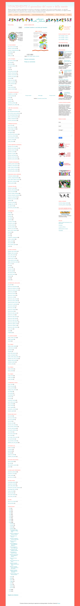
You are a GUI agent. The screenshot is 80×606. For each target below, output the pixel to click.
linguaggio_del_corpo (12, 204)
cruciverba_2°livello (11, 221)
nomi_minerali (10, 435)
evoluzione (10, 396)
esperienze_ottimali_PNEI (12, 197)
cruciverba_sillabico (11, 226)
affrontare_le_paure (11, 188)
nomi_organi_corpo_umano (13, 437)
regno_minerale (11, 405)
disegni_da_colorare (11, 80)
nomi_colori (10, 421)
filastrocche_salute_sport (12, 313)
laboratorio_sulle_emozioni (13, 158)
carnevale (9, 267)
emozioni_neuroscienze (12, 120)
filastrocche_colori (11, 297)
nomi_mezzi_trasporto (12, 433)
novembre (12, 525)
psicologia (9, 452)
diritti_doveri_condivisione (12, 181)
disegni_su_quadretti (11, 81)
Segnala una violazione (13, 595)
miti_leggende (10, 132)
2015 (10, 589)
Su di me (16, 14)
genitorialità (10, 451)
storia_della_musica (11, 496)
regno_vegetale (11, 407)
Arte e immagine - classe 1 (63, 35)
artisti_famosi (10, 64)
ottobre (11, 526)
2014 (10, 591)
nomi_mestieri (10, 431)
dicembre (12, 523)
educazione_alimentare (12, 471)
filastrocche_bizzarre (11, 293)
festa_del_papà (10, 270)
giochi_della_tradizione (12, 485)
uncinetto (9, 341)
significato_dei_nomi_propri (13, 442)
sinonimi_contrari (11, 363)
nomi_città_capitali (11, 419)
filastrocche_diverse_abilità (13, 300)
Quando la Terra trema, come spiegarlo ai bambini (14, 555)
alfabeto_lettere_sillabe (12, 346)
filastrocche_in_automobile (12, 304)
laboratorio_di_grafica (12, 153)
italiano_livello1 (10, 368)
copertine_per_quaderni (12, 76)
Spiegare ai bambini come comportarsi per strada (14, 564)
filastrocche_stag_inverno (12, 320)
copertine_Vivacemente (12, 73)
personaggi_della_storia (12, 489)
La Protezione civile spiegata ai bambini (14, 550)
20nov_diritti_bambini (12, 254)
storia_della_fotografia (12, 494)
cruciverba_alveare (11, 225)
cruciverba (10, 219)
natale (9, 277)
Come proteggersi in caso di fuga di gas (14, 547)
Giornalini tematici (49, 14)
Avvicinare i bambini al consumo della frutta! (14, 539)
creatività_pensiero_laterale (13, 163)
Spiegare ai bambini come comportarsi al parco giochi (14, 567)
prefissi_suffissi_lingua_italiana (13, 356)
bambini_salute (10, 447)
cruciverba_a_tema (11, 223)
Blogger (58, 603)
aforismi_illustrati (11, 461)
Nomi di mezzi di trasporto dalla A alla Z (67, 61)
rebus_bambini (10, 242)
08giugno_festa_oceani (12, 253)
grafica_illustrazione (11, 83)
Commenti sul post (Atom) (42, 98)
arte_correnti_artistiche (12, 60)
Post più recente (28, 95)
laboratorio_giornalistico (12, 155)
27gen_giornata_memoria (12, 260)
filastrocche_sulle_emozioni (13, 327)
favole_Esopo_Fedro (11, 127)
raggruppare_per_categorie (13, 104)
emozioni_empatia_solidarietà (13, 193)
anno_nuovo (10, 263)
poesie (9, 330)
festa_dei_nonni (11, 269)
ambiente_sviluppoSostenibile (13, 50)
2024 (10, 509)
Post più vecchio (52, 95)
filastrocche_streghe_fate (12, 325)
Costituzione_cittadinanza (12, 176)
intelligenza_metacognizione (13, 165)
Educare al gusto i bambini (13, 541)
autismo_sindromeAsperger (13, 116)
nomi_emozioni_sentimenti (12, 426)
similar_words (10, 379)
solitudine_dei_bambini (12, 456)
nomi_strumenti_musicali (12, 440)
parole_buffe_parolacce (12, 353)
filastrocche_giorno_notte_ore (13, 302)
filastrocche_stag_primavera (13, 321)
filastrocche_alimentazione (12, 286)
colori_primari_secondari (12, 71)
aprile (11, 582)
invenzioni (9, 398)
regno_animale (10, 403)
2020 (10, 516)
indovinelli (9, 232)
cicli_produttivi (10, 393)
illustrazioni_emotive (11, 202)
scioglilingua (10, 332)
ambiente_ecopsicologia (12, 48)
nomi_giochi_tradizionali (12, 430)
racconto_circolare (11, 139)
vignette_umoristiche (11, 89)
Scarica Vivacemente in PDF (37, 14)
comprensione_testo (11, 347)
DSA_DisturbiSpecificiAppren (13, 115)
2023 (10, 511)
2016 (10, 522)
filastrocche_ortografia (12, 309)
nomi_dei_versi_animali (12, 424)
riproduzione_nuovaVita (12, 409)
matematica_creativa (11, 400)
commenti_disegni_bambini (63, 203)
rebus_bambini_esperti (12, 244)
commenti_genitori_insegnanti (64, 204)
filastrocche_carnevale (12, 295)
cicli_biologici (10, 391)
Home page (40, 95)
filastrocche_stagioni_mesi (12, 323)
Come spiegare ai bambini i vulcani (13, 553)
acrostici (9, 212)
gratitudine (10, 200)
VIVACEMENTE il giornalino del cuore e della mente (38, 6)
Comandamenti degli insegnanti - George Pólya (14, 530)
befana (9, 265)
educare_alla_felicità (11, 191)
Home (10, 14)
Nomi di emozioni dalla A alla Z (64, 85)
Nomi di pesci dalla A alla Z (63, 79)
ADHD (9, 109)
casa (9, 67)
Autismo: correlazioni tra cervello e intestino (14, 534)
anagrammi (10, 214)
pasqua (9, 279)
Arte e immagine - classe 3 (63, 39)
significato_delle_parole (12, 360)
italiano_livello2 (10, 370)
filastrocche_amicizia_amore (13, 290)
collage (9, 69)
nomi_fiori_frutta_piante (12, 428)
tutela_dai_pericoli (11, 183)
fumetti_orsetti (10, 130)
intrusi (9, 233)
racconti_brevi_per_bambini (13, 134)
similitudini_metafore (11, 362)
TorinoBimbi (61, 230)
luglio (11, 578)
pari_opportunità (11, 205)
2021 (10, 514)
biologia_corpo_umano (12, 389)
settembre (12, 528)
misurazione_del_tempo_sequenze (14, 487)
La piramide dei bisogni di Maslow (67, 93)
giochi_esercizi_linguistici (12, 230)
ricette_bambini (10, 475)
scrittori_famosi (10, 141)
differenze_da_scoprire (12, 228)
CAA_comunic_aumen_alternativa (14, 113)
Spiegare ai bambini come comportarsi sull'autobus (13, 571)
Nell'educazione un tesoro (63, 228)
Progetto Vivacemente (25, 14)
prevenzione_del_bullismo (12, 207)
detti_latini (10, 463)
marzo (11, 584)
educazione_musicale (12, 484)
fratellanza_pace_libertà (12, 198)
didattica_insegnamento (12, 118)
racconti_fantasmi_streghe (12, 137)
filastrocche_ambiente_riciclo (13, 288)
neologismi (10, 351)
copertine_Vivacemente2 (12, 74)
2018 (10, 519)
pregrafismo (10, 101)
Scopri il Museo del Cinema (13, 536)
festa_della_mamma (11, 274)
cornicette (9, 78)
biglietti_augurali (11, 339)
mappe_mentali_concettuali (13, 167)
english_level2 (10, 377)
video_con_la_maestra (12, 501)
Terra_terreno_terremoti (12, 46)
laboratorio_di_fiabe (11, 151)
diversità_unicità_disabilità (12, 189)
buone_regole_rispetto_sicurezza (33, 56)
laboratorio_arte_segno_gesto (13, 148)
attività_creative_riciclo (12, 337)
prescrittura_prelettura (12, 102)
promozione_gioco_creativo (13, 170)
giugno (11, 579)
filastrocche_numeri (11, 307)
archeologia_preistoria (12, 482)
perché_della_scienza (12, 402)
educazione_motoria (11, 473)
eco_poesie (10, 284)
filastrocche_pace (11, 311)
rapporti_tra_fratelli (11, 454)
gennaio (11, 587)
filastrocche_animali (11, 291)
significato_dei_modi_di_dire (13, 358)
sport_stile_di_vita (11, 477)
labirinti (9, 235)
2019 (10, 517)
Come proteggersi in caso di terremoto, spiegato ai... (13, 544)
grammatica (10, 349)
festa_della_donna (11, 272)
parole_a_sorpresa (11, 239)
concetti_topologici (11, 95)
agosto (11, 576)
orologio (9, 97)
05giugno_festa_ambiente (12, 251)
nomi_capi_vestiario (11, 417)
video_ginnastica (11, 503)
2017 (10, 520)
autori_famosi (10, 125)
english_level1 (10, 375)
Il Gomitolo (60, 225)
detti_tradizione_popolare (12, 465)
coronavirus (10, 449)
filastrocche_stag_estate (12, 318)
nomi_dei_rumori (11, 423)
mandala (9, 85)
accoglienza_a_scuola (12, 94)
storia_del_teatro (11, 492)
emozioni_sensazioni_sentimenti (14, 195)
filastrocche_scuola (11, 314)
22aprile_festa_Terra (11, 258)
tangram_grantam (11, 87)
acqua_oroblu (10, 384)
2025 (10, 508)
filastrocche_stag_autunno (12, 316)
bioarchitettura (10, 52)
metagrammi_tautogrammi (12, 237)
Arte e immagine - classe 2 (63, 37)
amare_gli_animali (11, 387)
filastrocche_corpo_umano (12, 298)
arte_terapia (10, 62)
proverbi (9, 466)
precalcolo (10, 99)
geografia (9, 53)
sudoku (9, 246)
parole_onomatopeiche (12, 355)
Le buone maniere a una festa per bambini (14, 574)
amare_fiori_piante (11, 386)
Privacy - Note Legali (60, 14)
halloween (10, 276)
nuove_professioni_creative (13, 169)
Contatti (69, 14)
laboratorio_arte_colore (12, 146)
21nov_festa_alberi (11, 256)
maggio (11, 581)
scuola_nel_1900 (11, 491)
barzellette (10, 216)
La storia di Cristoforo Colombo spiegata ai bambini (68, 71)
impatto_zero (10, 55)
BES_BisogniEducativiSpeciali (13, 111)
